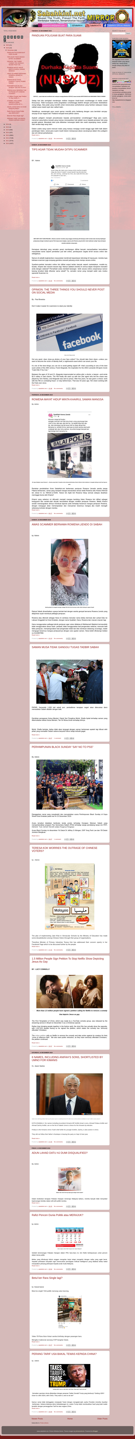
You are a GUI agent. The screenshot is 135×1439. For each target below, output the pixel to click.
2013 (7, 135)
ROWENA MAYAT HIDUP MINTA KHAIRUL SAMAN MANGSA (67, 399)
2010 (7, 143)
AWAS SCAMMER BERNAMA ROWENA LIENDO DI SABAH (67, 524)
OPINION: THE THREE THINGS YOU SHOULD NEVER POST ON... (15, 63)
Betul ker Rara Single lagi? (47, 1277)
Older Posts (102, 1419)
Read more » (36, 135)
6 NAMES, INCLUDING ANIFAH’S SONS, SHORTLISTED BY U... (15, 102)
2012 (7, 138)
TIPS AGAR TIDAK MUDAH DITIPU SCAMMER (59, 149)
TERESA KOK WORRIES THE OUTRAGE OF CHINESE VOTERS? (16, 91)
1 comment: (58, 738)
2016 (7, 127)
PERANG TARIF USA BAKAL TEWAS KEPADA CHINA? (64, 1353)
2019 (7, 48)
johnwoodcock (80, 1431)
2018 (7, 124)
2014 (7, 132)
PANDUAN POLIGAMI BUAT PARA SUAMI (56, 35)
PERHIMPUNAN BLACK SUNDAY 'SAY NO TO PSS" (62, 746)
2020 (7, 45)
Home (70, 1419)
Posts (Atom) (44, 1423)
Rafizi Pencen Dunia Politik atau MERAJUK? (57, 1215)
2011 (7, 140)
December (10, 50)
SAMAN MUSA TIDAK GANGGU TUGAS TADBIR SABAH (65, 647)
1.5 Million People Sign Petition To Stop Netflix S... (16, 97)
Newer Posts (37, 1419)
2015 (7, 130)
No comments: (58, 138)
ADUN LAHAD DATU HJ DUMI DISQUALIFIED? (60, 1152)
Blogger (95, 1431)
